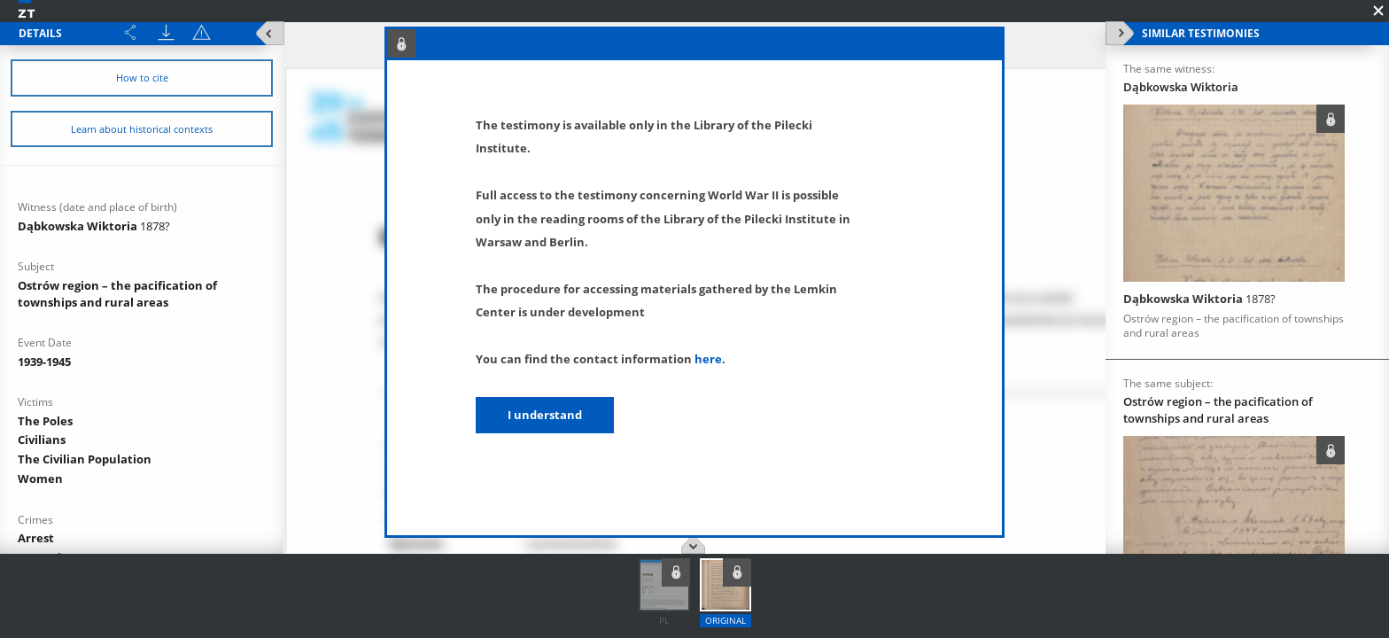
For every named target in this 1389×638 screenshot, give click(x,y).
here (708, 359)
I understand (545, 415)
